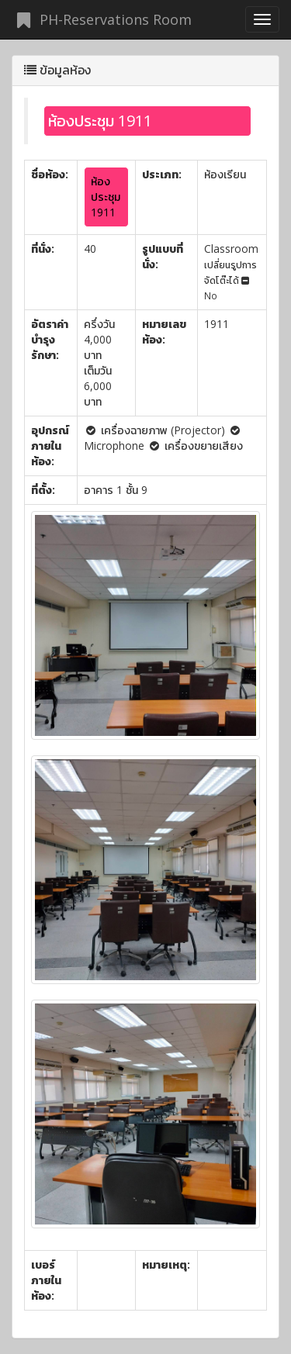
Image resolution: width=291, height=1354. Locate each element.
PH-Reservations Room (102, 19)
